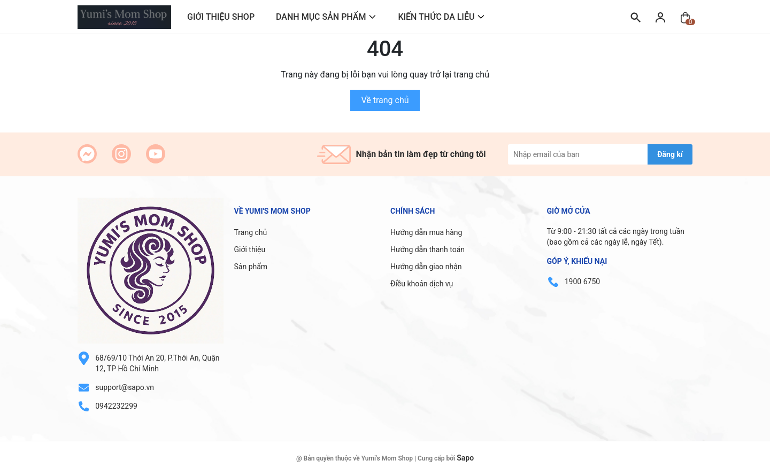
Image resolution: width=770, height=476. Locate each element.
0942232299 (116, 406)
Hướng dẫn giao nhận (426, 266)
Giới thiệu (250, 249)
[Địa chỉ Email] (600, 154)
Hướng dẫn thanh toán (427, 249)
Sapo (465, 458)
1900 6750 (582, 281)
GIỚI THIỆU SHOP (221, 17)
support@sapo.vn (124, 387)
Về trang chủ (385, 100)
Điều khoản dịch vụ (421, 283)
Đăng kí (669, 154)
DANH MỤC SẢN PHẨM (321, 17)
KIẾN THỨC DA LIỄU (436, 17)
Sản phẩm (251, 266)
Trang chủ (250, 232)
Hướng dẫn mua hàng (426, 232)
